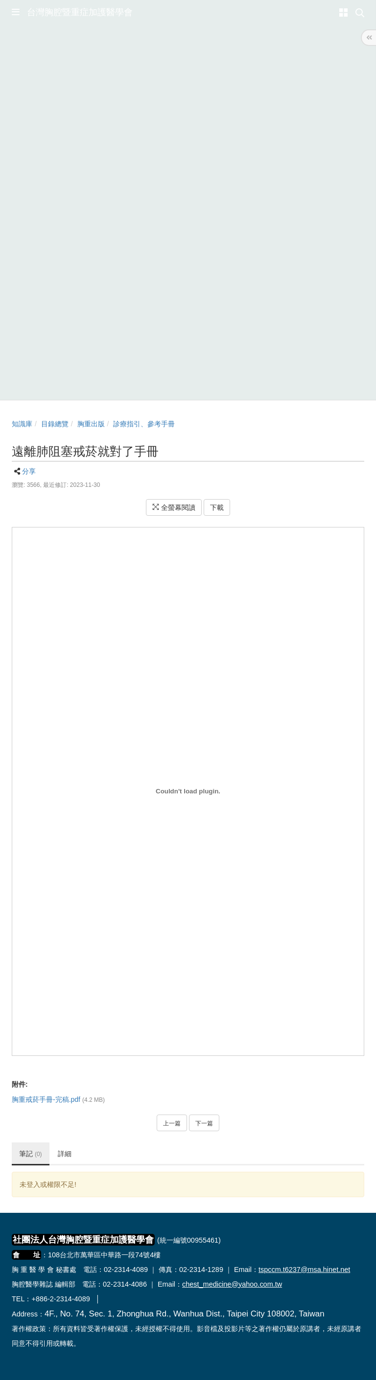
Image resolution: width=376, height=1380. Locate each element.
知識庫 (22, 424)
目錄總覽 (55, 424)
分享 (29, 471)
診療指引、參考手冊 (144, 424)
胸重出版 (91, 424)
